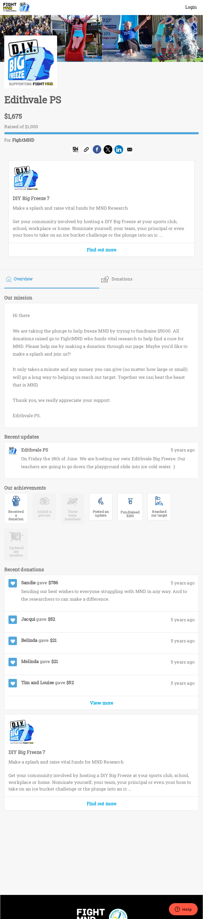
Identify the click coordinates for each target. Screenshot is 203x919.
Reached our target (159, 513)
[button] (129, 150)
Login (191, 7)
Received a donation (16, 514)
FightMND (23, 140)
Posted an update (101, 513)
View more (101, 703)
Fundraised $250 (130, 514)
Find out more (102, 250)
